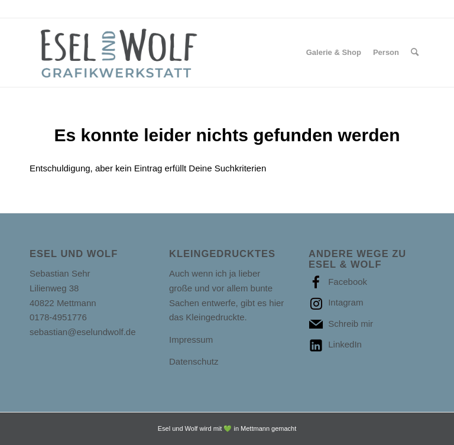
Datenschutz (193, 361)
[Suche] (414, 52)
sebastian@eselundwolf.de (83, 332)
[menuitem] (333, 52)
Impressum (191, 339)
